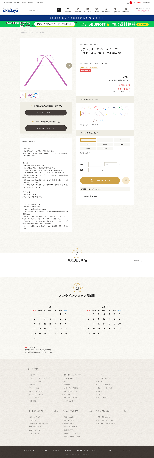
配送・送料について (35, 427)
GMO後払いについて (70, 433)
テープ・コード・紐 (35, 381)
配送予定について (69, 423)
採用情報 (56, 450)
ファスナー (32, 384)
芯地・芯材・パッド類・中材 (72, 375)
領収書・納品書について (71, 417)
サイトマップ (125, 450)
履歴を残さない (138, 261)
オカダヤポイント (29, 2)
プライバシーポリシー (107, 450)
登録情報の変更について (71, 430)
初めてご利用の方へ (35, 417)
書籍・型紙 (32, 401)
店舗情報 (40, 352)
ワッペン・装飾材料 (104, 378)
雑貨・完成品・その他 (70, 398)
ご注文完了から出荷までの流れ (38, 423)
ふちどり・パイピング (70, 378)
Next (69, 66)
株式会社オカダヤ (30, 450)
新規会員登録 (8, 2)
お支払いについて (34, 430)
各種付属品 (67, 384)
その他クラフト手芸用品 (36, 394)
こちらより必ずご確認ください (45, 112)
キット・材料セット (104, 398)
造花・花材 (67, 394)
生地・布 (32, 375)
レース (100, 375)
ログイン (18, 2)
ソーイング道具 (34, 388)
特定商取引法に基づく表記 (86, 450)
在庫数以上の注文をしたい (72, 436)
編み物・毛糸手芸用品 (36, 391)
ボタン (100, 381)
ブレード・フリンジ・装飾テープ (39, 378)
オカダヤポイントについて (106, 420)
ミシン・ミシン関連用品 (71, 388)
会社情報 (41, 2)
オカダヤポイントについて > (121, 91)
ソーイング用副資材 (104, 384)
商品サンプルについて (70, 427)
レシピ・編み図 (68, 401)
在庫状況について (69, 420)
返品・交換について (35, 433)
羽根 (99, 394)
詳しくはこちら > (97, 189)
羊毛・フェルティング (70, 391)
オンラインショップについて (106, 423)
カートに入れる (103, 180)
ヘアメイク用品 (34, 398)
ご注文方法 (32, 420)
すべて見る (54, 411)
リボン (66, 381)
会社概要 (45, 450)
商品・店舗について (104, 417)
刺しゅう (100, 391)
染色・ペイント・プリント (106, 388)
